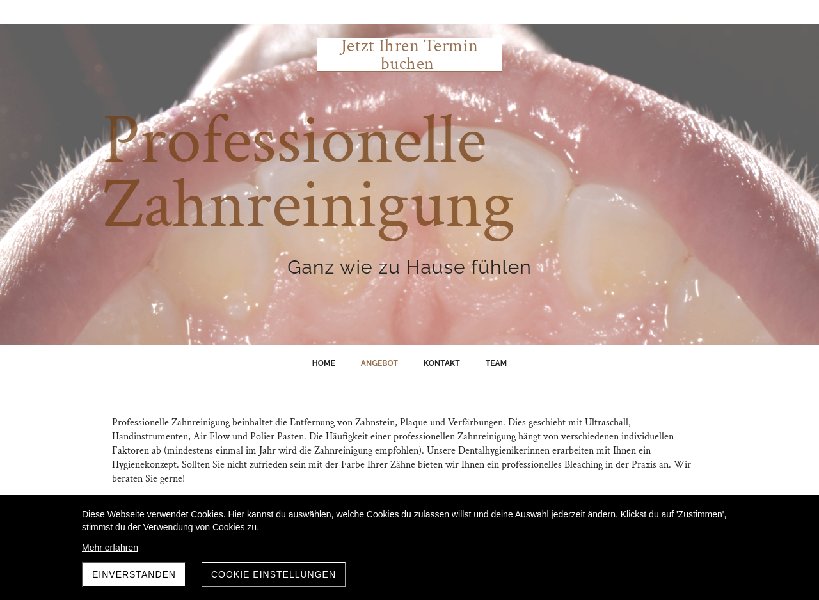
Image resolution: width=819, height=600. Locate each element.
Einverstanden (134, 574)
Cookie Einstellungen (273, 574)
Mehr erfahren (110, 547)
